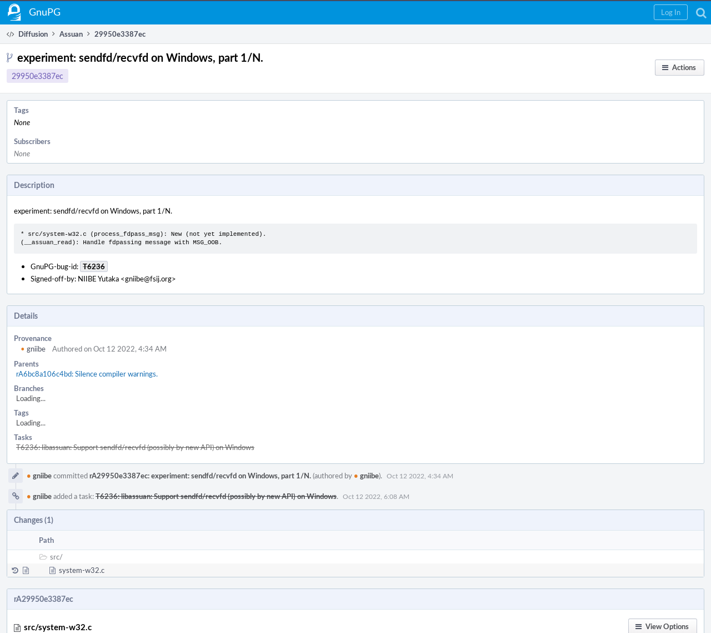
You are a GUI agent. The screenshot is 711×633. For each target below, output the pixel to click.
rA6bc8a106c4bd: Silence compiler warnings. (87, 374)
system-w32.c (81, 570)
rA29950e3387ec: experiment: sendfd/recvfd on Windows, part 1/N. (200, 476)
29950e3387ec (37, 76)
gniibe (33, 349)
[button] (671, 12)
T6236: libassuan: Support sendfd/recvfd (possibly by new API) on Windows (135, 447)
